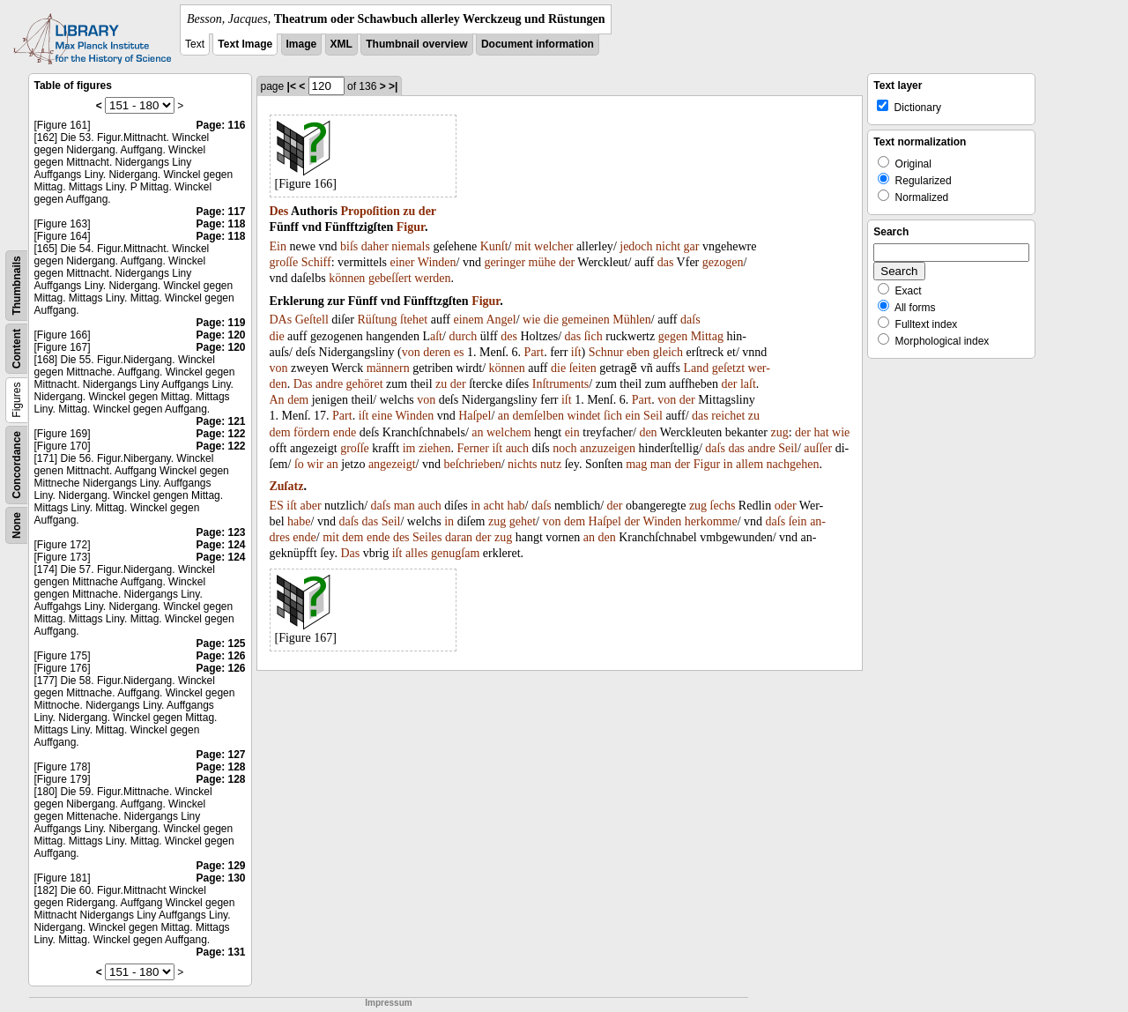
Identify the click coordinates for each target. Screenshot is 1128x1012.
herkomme (711, 521)
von (411, 352)
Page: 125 (220, 643)
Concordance (17, 465)
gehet (522, 521)
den (648, 432)
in (728, 464)
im (409, 448)
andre (329, 384)
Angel (501, 319)
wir (315, 464)
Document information (537, 44)
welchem (508, 432)
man (661, 464)
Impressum (388, 1003)
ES (277, 505)
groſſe (284, 262)
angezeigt (392, 464)
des (509, 336)
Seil (653, 415)
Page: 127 (220, 754)
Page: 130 (220, 878)
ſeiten (583, 368)
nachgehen (793, 464)
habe (298, 521)
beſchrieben (472, 464)
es (459, 352)
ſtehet (413, 319)
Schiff (316, 262)
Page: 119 (220, 322)
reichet (728, 415)
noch (564, 448)
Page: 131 (220, 952)
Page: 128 (220, 767)
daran (458, 537)
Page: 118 (220, 224)
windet (583, 415)
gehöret (364, 384)
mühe (542, 262)
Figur (411, 227)
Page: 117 (220, 211)
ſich (593, 336)
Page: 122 (220, 434)
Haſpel (474, 415)
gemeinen (585, 319)
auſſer (818, 448)
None (17, 525)
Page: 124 (220, 545)
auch (517, 448)
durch (463, 336)
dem (297, 399)
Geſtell (312, 319)
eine (382, 415)
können (347, 278)
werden (432, 278)
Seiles (427, 537)
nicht (668, 246)
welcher (553, 246)
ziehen (435, 448)
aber (311, 505)
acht (494, 505)
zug (779, 432)
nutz (550, 464)
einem (468, 319)
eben (638, 352)
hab (515, 505)
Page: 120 (220, 335)
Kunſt (494, 246)
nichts (522, 464)
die (551, 319)
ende (344, 432)
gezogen (723, 262)
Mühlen (631, 319)
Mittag (707, 336)
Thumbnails (17, 285)
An (277, 399)
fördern (311, 432)
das (665, 262)
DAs (281, 319)
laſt (748, 384)
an (503, 415)
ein (633, 415)
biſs (349, 246)
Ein (278, 246)
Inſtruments (561, 384)
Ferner (472, 448)
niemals (410, 246)
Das (303, 384)
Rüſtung (377, 319)
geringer (504, 262)
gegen (672, 336)
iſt (576, 352)
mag (636, 464)
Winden (437, 262)
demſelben (538, 415)
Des (279, 211)
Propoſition (369, 211)
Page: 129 (220, 865)
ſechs (723, 505)
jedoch (636, 246)
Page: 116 (220, 125)
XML (341, 44)
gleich (668, 352)
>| (393, 86)
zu (409, 211)
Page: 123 (220, 532)
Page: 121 (220, 421)
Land (696, 368)
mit (523, 246)
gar (692, 246)
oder (786, 505)
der (427, 211)
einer (402, 262)
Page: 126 (220, 656)
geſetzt (728, 368)
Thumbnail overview (416, 44)
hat (820, 432)
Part (534, 352)
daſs (690, 319)
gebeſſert (390, 278)
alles (416, 553)
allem (749, 464)
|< (291, 86)
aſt (436, 336)
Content (17, 348)
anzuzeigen (607, 448)
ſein (798, 521)
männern (388, 368)
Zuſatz (287, 486)
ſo (299, 464)
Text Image (245, 44)
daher (375, 246)
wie (531, 319)
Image (301, 44)
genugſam (455, 553)
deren (436, 352)
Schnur (606, 352)
